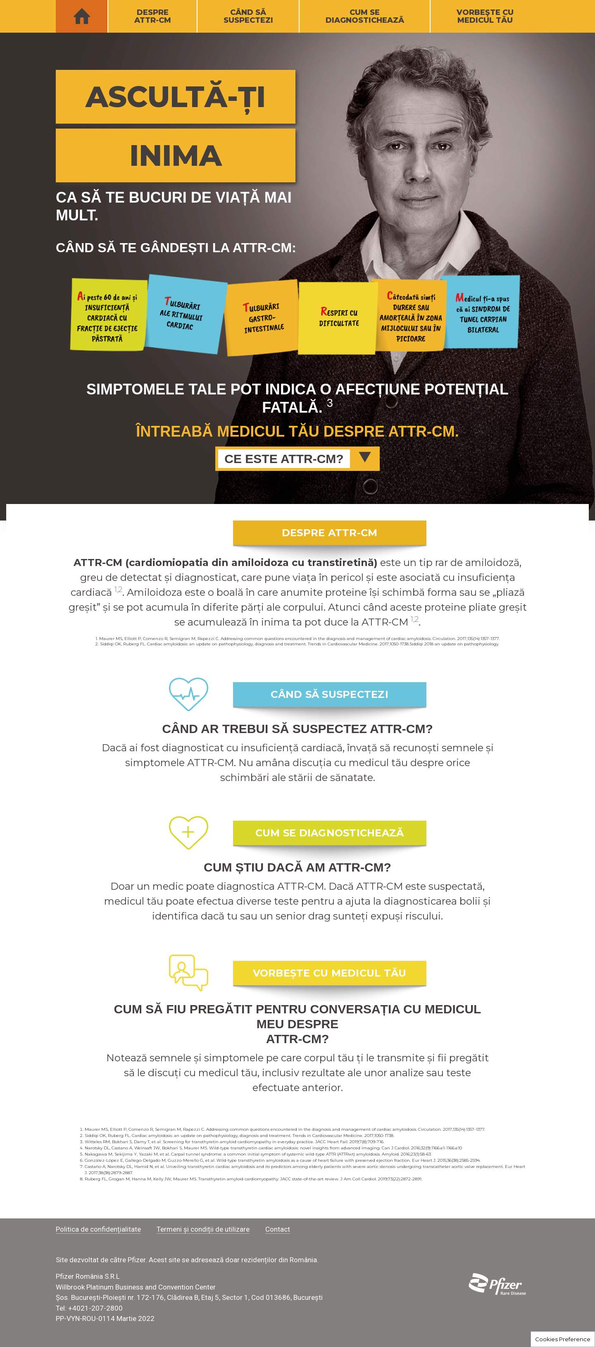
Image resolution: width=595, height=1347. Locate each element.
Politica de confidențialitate (98, 1229)
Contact (277, 1229)
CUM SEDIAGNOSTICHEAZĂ (365, 16)
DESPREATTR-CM (152, 16)
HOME (81, 16)
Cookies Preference (562, 1339)
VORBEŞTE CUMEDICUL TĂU (485, 16)
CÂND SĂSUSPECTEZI (248, 16)
